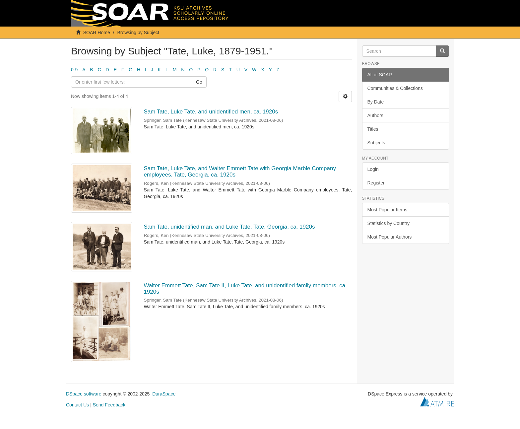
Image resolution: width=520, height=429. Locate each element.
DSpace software (83, 393)
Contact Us (77, 404)
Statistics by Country (388, 223)
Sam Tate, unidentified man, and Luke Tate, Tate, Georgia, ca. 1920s (229, 227)
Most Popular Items (387, 209)
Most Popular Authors (389, 237)
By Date (375, 102)
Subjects (376, 142)
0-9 (74, 69)
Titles (372, 129)
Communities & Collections (395, 88)
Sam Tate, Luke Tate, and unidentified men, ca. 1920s (211, 111)
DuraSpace (163, 393)
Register (376, 182)
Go (199, 82)
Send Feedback (109, 404)
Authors (375, 115)
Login (373, 169)
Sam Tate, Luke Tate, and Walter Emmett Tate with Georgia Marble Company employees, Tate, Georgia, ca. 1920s (240, 171)
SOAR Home (96, 32)
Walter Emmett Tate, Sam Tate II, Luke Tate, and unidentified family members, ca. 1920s (245, 288)
